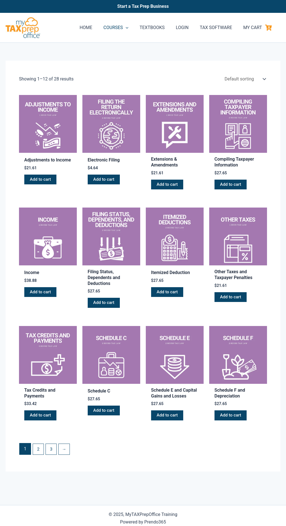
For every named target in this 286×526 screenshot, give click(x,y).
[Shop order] (244, 79)
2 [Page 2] (38, 451)
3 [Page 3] (52, 451)
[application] (136, 27)
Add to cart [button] (41, 179)
